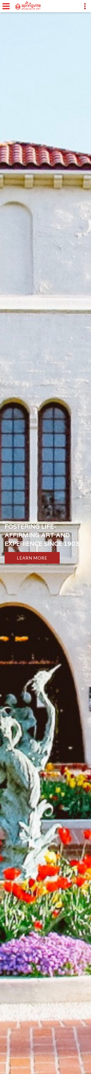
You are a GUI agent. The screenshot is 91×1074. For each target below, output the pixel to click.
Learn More (32, 558)
